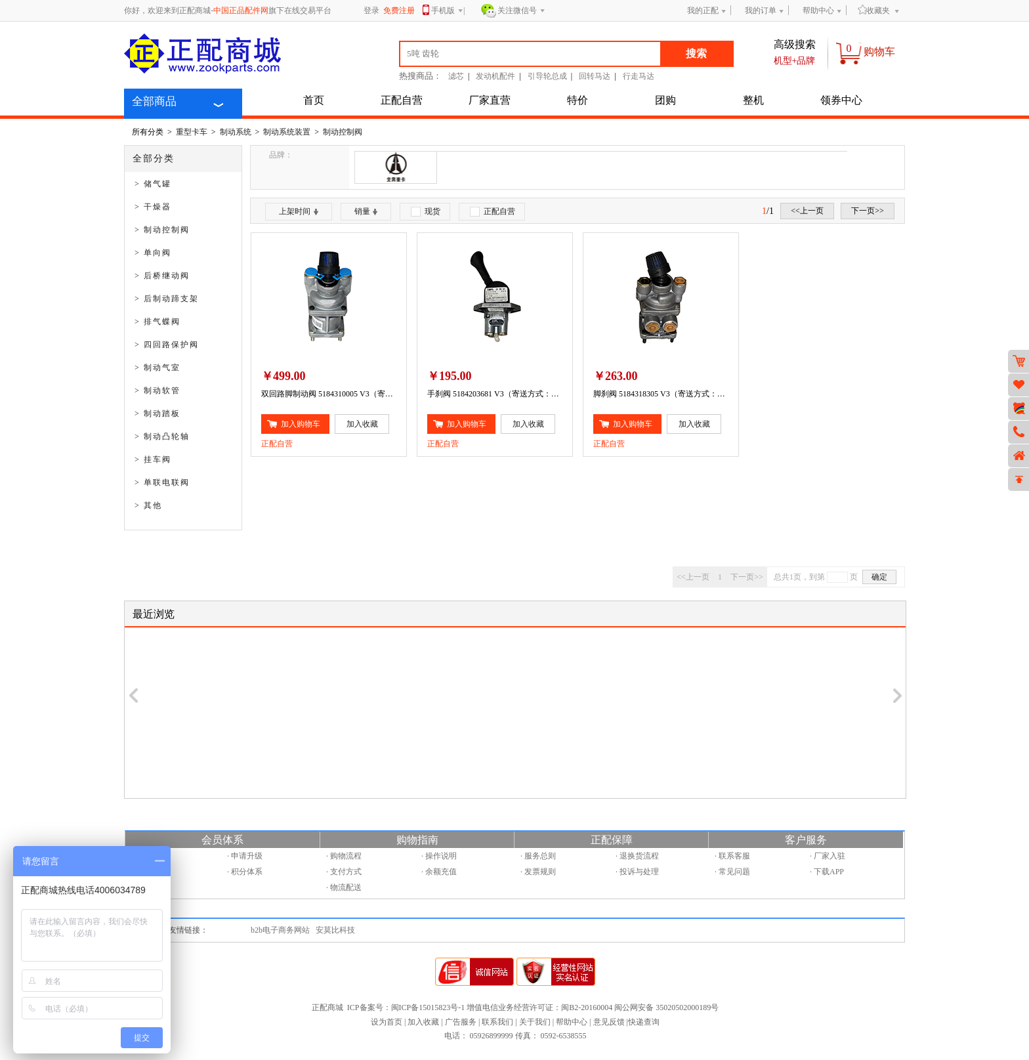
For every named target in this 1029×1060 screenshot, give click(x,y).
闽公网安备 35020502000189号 (666, 1007)
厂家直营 (490, 100)
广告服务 (460, 1022)
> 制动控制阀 (162, 229)
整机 (753, 100)
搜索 (696, 53)
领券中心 (841, 100)
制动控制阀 (342, 132)
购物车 (879, 51)
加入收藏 (423, 1022)
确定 (879, 577)
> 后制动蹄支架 (167, 298)
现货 (425, 212)
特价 (577, 100)
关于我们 (535, 1022)
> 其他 (148, 505)
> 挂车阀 (153, 459)
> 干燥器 (153, 206)
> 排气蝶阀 (157, 321)
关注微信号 (521, 11)
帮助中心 (818, 10)
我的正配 (703, 10)
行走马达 (638, 76)
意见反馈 (609, 1022)
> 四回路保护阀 (167, 344)
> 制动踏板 (157, 413)
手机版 (447, 11)
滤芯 (456, 76)
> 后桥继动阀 (162, 275)
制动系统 (235, 132)
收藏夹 (874, 10)
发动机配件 (495, 76)
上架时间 (298, 211)
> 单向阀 (153, 252)
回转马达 (594, 76)
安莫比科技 (335, 930)
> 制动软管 (157, 390)
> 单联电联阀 (162, 482)
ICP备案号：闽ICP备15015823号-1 (406, 1007)
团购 (665, 100)
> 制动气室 (157, 367)
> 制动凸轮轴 (162, 436)
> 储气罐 (153, 183)
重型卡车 (191, 132)
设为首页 (386, 1022)
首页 (313, 100)
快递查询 (644, 1022)
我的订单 (760, 10)
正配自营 (402, 100)
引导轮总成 (547, 76)
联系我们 (497, 1022)
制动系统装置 (286, 132)
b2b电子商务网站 (280, 930)
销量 (365, 211)
